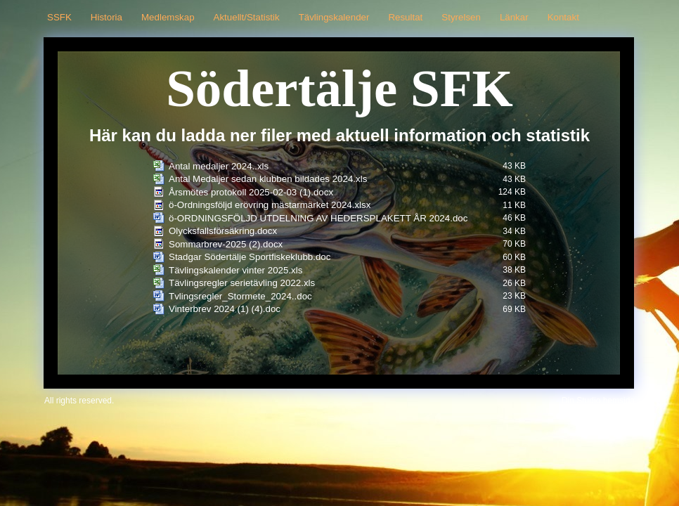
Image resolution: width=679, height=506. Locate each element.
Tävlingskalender (334, 17)
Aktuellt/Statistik (247, 17)
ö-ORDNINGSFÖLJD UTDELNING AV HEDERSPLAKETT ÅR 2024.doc (318, 218)
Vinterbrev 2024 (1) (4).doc (224, 309)
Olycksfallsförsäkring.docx (223, 231)
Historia (106, 17)
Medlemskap (168, 17)
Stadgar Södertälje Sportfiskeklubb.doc (249, 257)
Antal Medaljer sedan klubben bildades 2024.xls (268, 179)
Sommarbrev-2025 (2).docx (226, 244)
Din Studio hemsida (598, 401)
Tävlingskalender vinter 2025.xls (235, 270)
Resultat (405, 17)
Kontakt (563, 17)
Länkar (514, 17)
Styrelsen (461, 17)
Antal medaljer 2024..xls (219, 166)
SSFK (59, 17)
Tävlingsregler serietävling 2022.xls (242, 283)
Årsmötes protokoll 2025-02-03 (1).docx (251, 192)
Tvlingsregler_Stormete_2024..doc (240, 296)
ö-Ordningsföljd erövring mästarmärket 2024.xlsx (269, 205)
